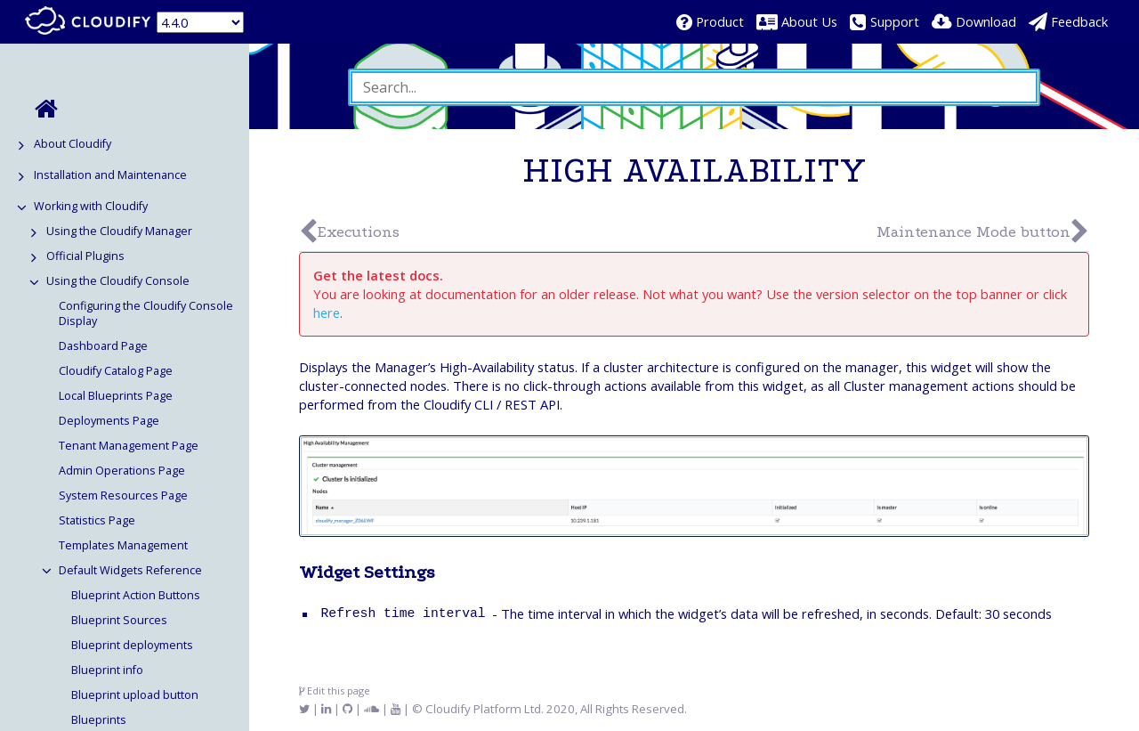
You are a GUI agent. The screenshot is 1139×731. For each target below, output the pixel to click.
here (326, 312)
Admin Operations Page (122, 470)
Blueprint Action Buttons (135, 595)
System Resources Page (123, 495)
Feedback (1079, 21)
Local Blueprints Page (116, 395)
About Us (809, 21)
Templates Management (123, 545)
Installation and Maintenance (110, 175)
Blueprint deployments (132, 645)
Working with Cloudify (91, 206)
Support (894, 21)
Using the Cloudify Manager (119, 231)
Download (986, 21)
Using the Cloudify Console (118, 280)
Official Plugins (85, 256)
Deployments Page (109, 420)
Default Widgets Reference (130, 570)
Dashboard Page (103, 345)
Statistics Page (97, 520)
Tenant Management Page (128, 445)
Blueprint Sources (119, 620)
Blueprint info (107, 670)
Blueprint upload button (134, 695)
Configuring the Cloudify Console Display (146, 313)
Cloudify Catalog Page (116, 370)
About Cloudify (72, 143)
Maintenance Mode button (973, 232)
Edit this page (334, 690)
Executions (359, 232)
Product (720, 21)
